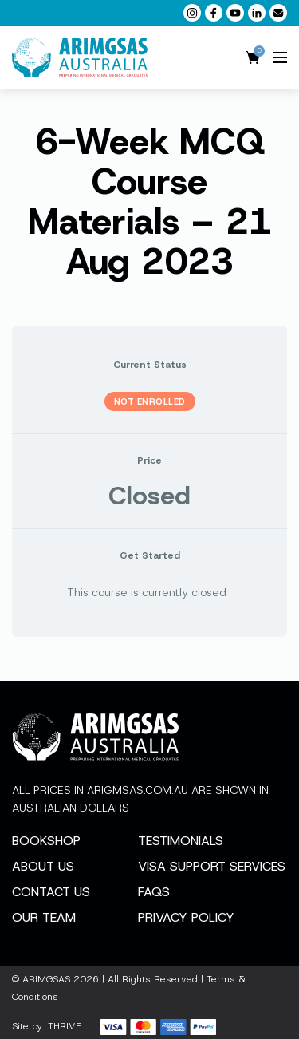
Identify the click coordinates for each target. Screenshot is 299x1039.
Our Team (44, 917)
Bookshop (46, 840)
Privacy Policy (186, 917)
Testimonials (180, 840)
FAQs (154, 891)
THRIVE (64, 1026)
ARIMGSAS (46, 979)
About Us (43, 866)
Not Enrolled (150, 401)
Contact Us (51, 891)
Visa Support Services (211, 866)
